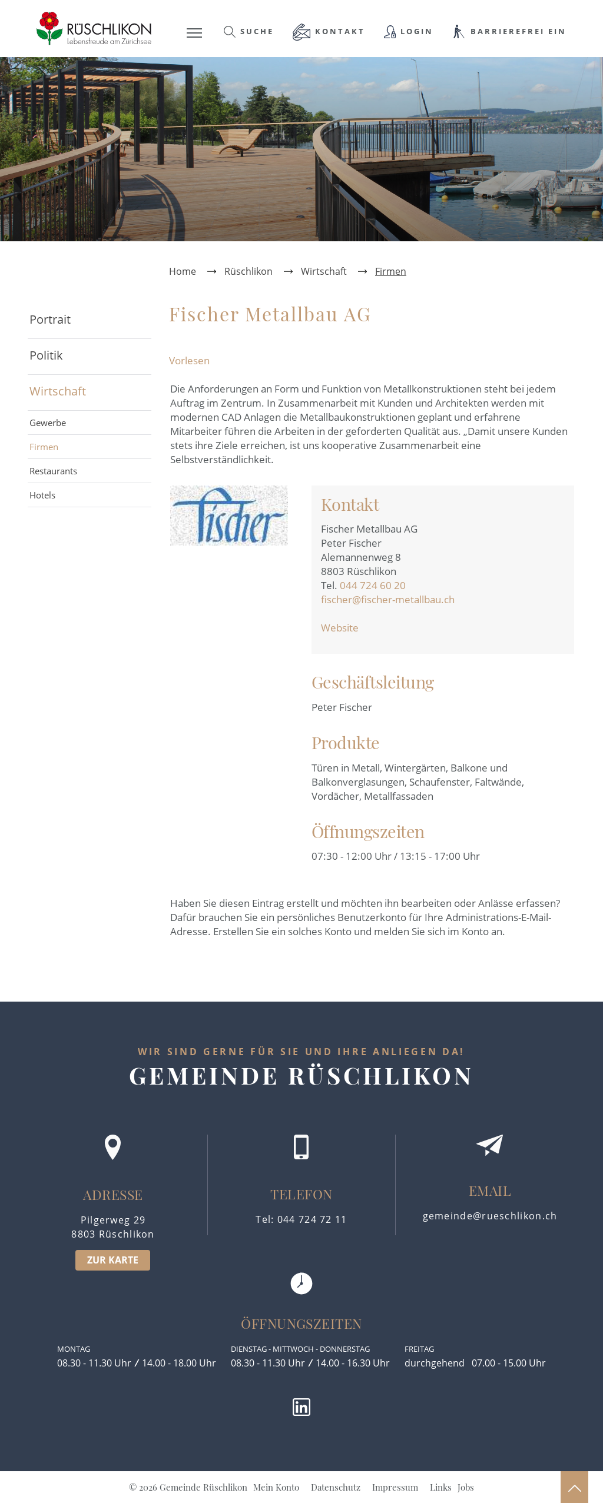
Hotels (42, 495)
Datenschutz (335, 1487)
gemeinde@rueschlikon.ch (490, 1215)
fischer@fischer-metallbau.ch (388, 599)
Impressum (395, 1487)
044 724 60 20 (373, 585)
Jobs (466, 1487)
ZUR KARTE (112, 1259)
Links (441, 1487)
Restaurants (53, 471)
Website (346, 627)
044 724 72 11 (312, 1219)
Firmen (69, 446)
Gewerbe (47, 422)
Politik (46, 355)
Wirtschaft (57, 391)
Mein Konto (276, 1487)
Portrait (50, 319)
